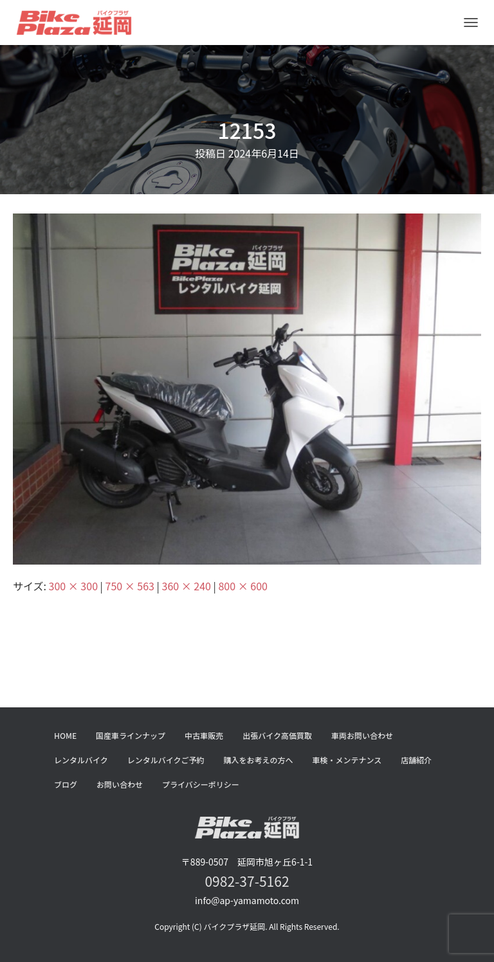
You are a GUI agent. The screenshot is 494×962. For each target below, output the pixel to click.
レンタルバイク (81, 759)
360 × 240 (186, 586)
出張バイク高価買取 (277, 735)
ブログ (65, 784)
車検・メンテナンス (347, 759)
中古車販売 (204, 735)
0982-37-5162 (247, 881)
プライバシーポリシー (200, 784)
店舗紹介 (416, 759)
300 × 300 (73, 586)
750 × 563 (129, 586)
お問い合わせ (119, 784)
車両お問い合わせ (362, 735)
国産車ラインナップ (130, 735)
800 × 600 (242, 586)
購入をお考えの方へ (258, 759)
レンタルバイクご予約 (166, 759)
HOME (65, 735)
